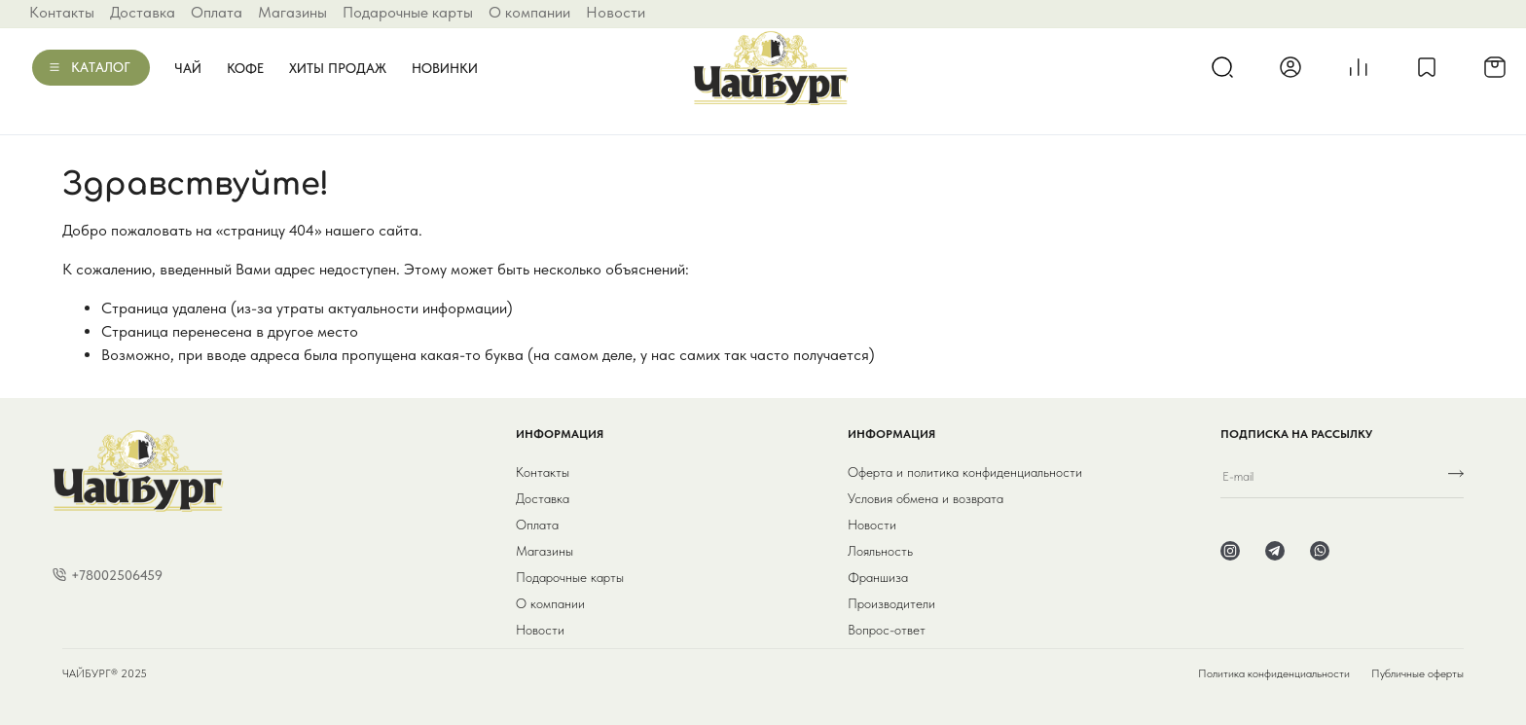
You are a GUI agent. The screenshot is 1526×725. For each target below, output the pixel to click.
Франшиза (878, 577)
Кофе (245, 68)
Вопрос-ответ (887, 629)
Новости (615, 12)
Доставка (142, 12)
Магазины (292, 12)
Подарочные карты (408, 12)
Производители (891, 603)
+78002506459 (117, 575)
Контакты (61, 12)
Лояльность (880, 551)
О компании (529, 12)
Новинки (445, 68)
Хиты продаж (337, 68)
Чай (187, 68)
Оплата (216, 12)
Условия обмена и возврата (925, 498)
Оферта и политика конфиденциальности (965, 472)
